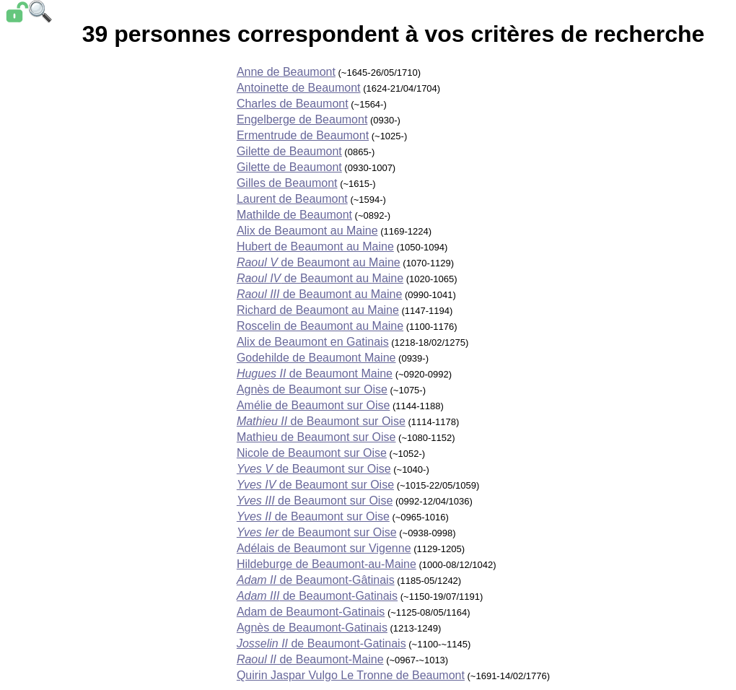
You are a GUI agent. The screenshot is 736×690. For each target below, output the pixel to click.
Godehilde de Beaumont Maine (316, 357)
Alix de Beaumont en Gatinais (313, 342)
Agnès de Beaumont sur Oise (312, 389)
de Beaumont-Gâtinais (316, 580)
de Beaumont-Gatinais (317, 596)
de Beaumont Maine (315, 373)
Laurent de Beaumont (292, 199)
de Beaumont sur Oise (321, 421)
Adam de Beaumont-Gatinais (311, 612)
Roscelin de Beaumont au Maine (320, 326)
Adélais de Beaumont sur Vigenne (324, 548)
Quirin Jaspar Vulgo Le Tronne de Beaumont (351, 675)
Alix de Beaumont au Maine (307, 230)
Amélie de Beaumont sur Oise (313, 405)
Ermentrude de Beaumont (303, 135)
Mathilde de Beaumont (294, 215)
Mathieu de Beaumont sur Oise (316, 437)
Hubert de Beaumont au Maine (315, 246)
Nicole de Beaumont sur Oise (312, 453)
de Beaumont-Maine (310, 659)
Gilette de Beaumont (289, 151)
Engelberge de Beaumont (302, 119)
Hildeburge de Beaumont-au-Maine (326, 564)
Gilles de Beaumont (287, 183)
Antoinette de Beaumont (299, 88)
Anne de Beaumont (286, 72)
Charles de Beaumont (293, 103)
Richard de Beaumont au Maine (318, 310)
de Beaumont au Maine (318, 262)
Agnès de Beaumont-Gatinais (312, 627)
